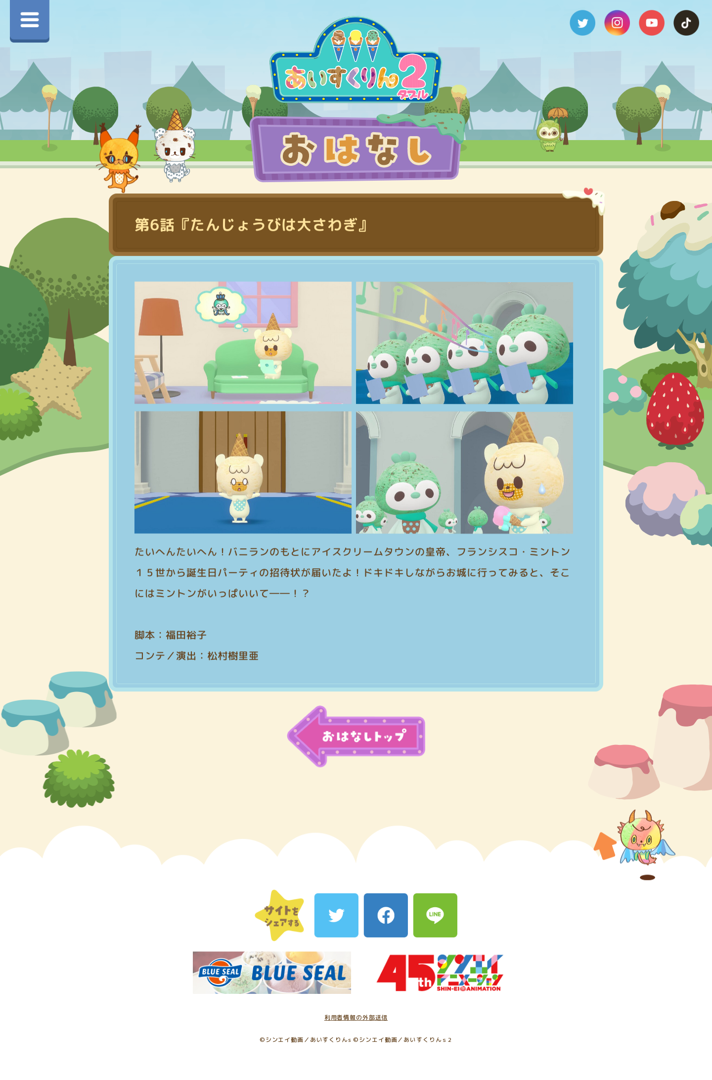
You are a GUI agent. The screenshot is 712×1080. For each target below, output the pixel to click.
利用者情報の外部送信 (356, 1017)
